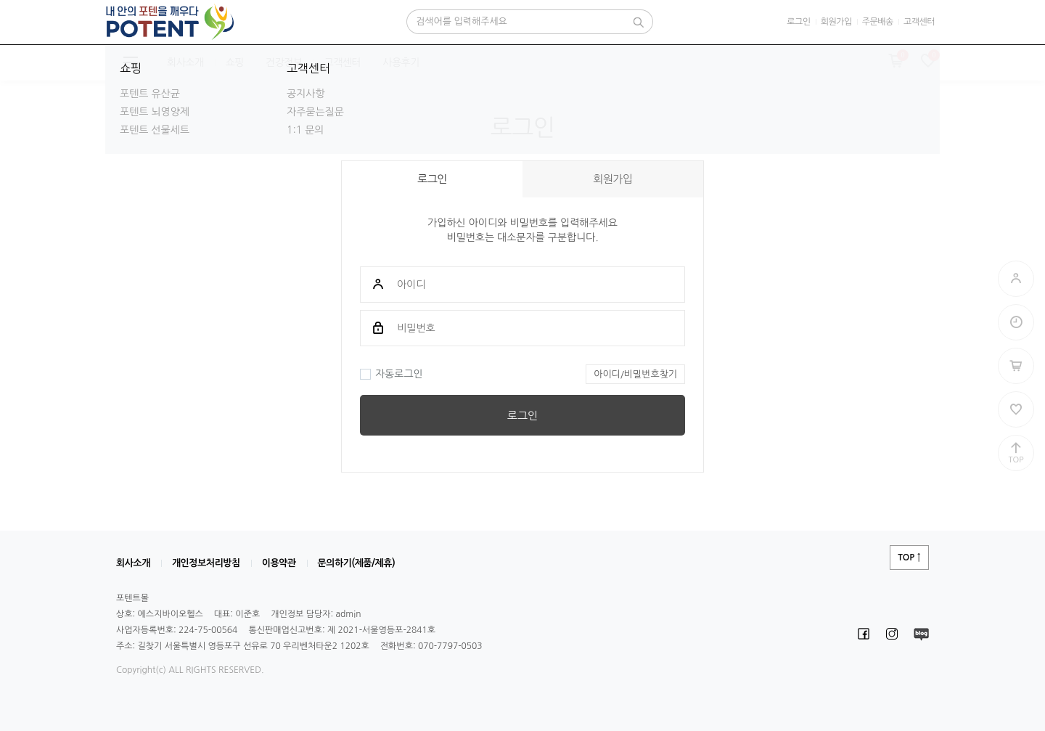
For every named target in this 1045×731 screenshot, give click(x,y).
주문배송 (877, 21)
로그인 (798, 21)
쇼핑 (235, 62)
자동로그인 (391, 374)
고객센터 (919, 21)
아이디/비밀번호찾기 (635, 374)
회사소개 (185, 62)
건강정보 (284, 62)
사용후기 (400, 62)
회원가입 (836, 21)
